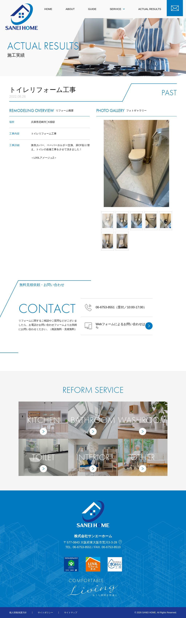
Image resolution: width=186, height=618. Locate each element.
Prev (96, 163)
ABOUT (70, 9)
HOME (48, 9)
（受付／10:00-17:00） (115, 307)
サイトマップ (70, 612)
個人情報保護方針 (18, 612)
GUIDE (92, 9)
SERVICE (117, 9)
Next (177, 163)
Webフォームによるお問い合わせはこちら (118, 326)
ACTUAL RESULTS (149, 9)
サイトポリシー (45, 612)
